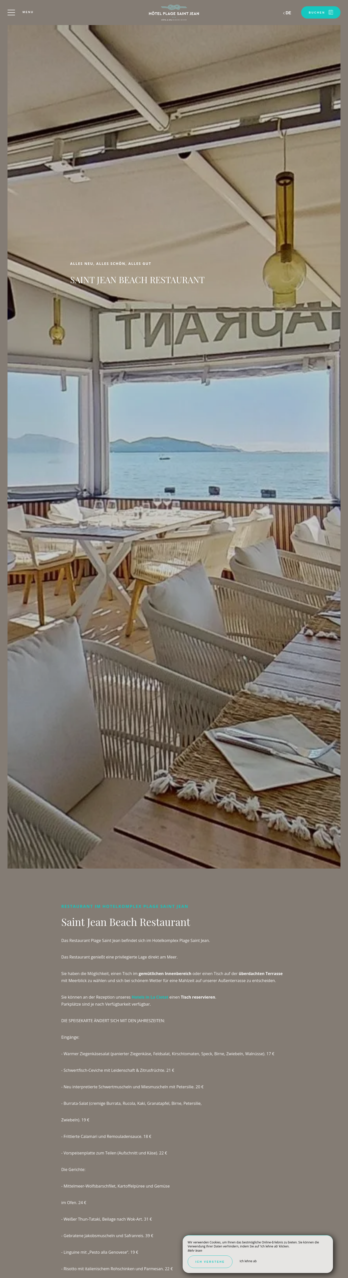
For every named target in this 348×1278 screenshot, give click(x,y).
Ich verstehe (210, 1261)
